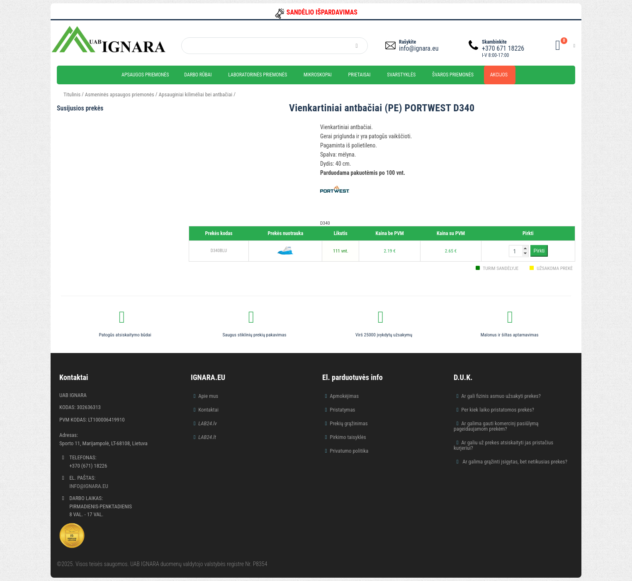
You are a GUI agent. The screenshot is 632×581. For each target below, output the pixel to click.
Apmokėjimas (344, 396)
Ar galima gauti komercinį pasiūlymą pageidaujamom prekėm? (496, 426)
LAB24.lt (207, 437)
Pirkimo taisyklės (348, 437)
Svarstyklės (401, 75)
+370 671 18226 (503, 48)
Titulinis (71, 94)
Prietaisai (359, 75)
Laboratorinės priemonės (257, 75)
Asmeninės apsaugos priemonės (119, 94)
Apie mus (208, 396)
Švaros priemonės (453, 75)
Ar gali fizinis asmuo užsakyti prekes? (501, 396)
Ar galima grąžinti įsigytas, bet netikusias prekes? (514, 461)
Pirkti (539, 251)
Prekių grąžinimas (349, 423)
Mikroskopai (318, 75)
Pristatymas (342, 410)
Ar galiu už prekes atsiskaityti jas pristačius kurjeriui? (503, 445)
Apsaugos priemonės (145, 75)
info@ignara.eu (418, 48)
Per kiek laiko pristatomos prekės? (497, 410)
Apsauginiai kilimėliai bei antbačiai (196, 94)
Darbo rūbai (197, 75)
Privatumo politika (349, 451)
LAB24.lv (207, 423)
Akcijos (499, 75)
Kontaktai (208, 410)
